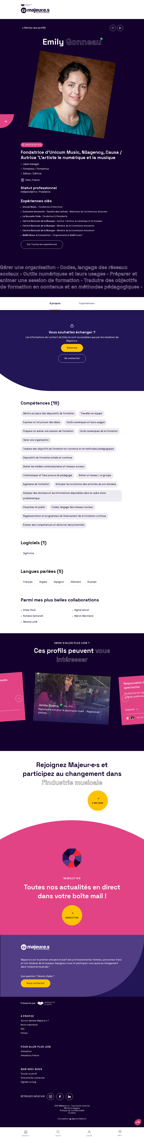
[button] (18, 698)
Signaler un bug (28, 1082)
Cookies (72, 1113)
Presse (24, 1033)
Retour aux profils (34, 28)
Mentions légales (72, 1108)
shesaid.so (26, 1051)
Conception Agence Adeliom (72, 1119)
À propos (55, 303)
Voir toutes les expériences (42, 244)
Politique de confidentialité (72, 1111)
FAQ (22, 1029)
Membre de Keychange (32, 145)
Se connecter (72, 358)
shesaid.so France (30, 1056)
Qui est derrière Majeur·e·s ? (35, 1021)
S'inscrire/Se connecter (33, 1078)
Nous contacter (35, 983)
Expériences (87, 303)
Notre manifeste (29, 1025)
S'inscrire (72, 348)
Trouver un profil (29, 1074)
